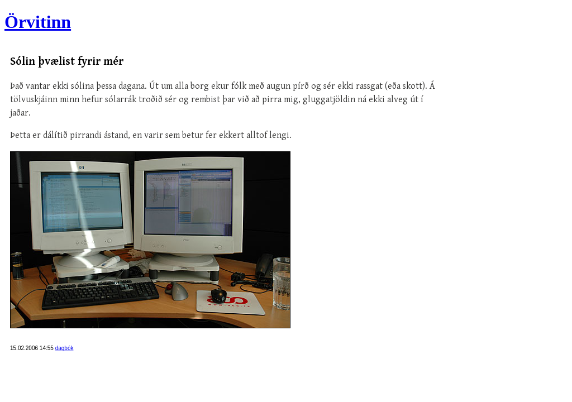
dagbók (64, 348)
